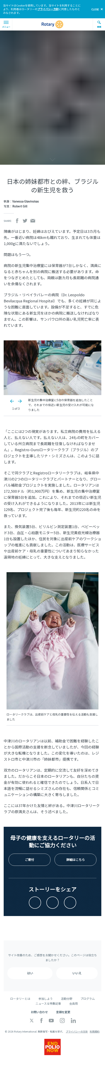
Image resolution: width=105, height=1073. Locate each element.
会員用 (73, 1003)
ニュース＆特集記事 (48, 1003)
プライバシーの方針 (77, 1031)
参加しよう (45, 999)
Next (19, 401)
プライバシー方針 (48, 9)
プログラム (87, 999)
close (95, 9)
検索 (99, 24)
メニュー (6, 24)
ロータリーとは (20, 999)
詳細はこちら (75, 859)
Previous (12, 401)
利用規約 (94, 1031)
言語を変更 (63, 1012)
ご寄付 (29, 859)
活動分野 (66, 999)
